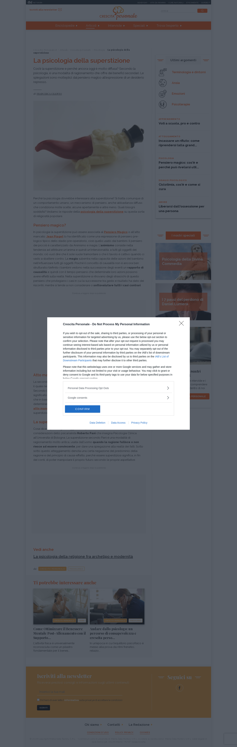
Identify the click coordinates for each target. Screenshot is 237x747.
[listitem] (118, 388)
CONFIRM (82, 409)
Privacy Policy (139, 422)
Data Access (118, 422)
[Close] (182, 324)
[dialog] (118, 373)
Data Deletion (97, 422)
